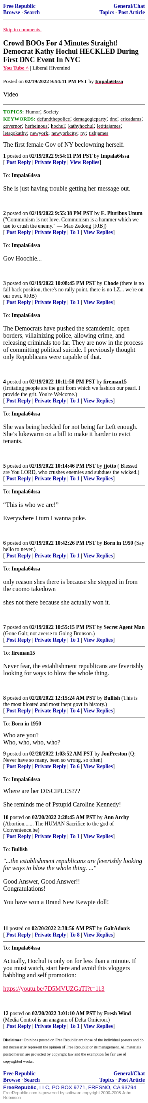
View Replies (84, 162)
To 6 (75, 766)
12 (6, 1013)
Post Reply (18, 162)
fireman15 (115, 382)
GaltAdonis (117, 928)
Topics (106, 12)
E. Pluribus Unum (121, 213)
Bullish (112, 698)
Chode (111, 283)
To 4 (75, 711)
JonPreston (114, 754)
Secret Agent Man (124, 627)
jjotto (110, 466)
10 (6, 817)
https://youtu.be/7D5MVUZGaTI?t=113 (54, 988)
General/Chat (129, 6)
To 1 (75, 232)
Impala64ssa (115, 156)
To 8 (75, 935)
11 (5, 928)
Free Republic (19, 6)
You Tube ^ (16, 68)
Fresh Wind (117, 1013)
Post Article (131, 12)
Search (32, 12)
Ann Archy (116, 817)
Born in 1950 (118, 543)
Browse (11, 12)
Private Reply (50, 162)
